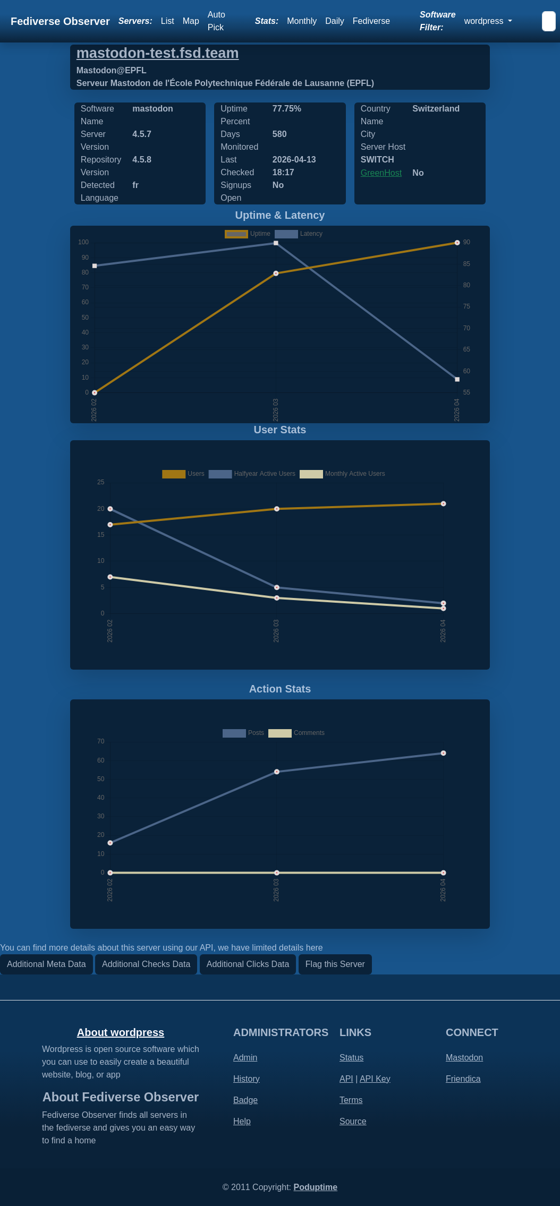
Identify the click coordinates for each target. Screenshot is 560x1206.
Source (353, 1121)
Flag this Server (335, 964)
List (167, 20)
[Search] (549, 21)
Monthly (302, 20)
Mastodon (464, 1057)
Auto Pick (216, 21)
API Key (375, 1078)
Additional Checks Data (146, 964)
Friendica (463, 1078)
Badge (245, 1100)
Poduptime (315, 1187)
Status (351, 1057)
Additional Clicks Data (248, 964)
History (246, 1078)
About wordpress (120, 1032)
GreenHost (381, 172)
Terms (351, 1100)
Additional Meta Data (46, 964)
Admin (245, 1057)
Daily (334, 20)
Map (191, 20)
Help (242, 1121)
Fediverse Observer (60, 21)
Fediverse (371, 20)
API (346, 1078)
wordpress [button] (485, 20)
